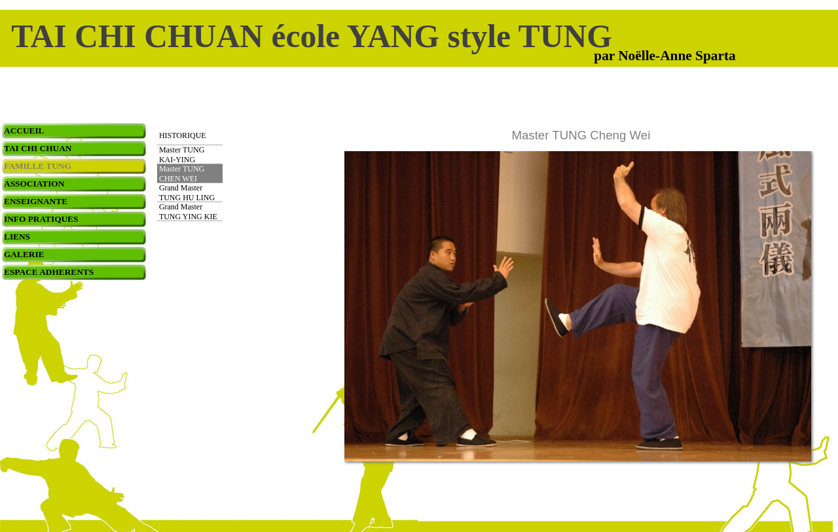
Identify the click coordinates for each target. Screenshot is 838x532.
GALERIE (24, 254)
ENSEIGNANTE (35, 201)
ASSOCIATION (34, 183)
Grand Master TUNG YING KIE (188, 211)
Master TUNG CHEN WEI (181, 173)
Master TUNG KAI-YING (181, 154)
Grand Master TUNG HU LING (187, 192)
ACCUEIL (24, 130)
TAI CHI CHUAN (37, 148)
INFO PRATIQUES (41, 219)
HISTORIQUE (182, 135)
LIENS (17, 236)
